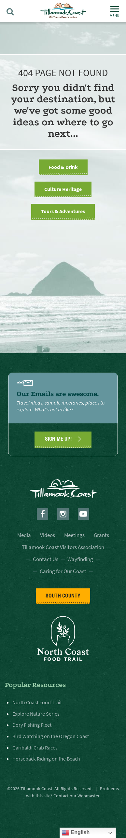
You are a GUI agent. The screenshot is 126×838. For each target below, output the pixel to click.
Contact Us (45, 559)
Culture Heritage (63, 189)
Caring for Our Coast (63, 571)
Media (24, 535)
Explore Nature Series (36, 713)
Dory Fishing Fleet (31, 724)
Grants (101, 535)
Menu (114, 12)
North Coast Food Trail (37, 702)
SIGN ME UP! (63, 439)
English (76, 833)
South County (63, 596)
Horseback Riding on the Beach (46, 758)
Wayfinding (80, 559)
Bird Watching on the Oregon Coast (50, 736)
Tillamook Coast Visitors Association (63, 547)
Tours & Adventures (63, 211)
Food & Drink (63, 167)
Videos (47, 535)
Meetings (74, 535)
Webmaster (88, 796)
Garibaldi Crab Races (35, 747)
